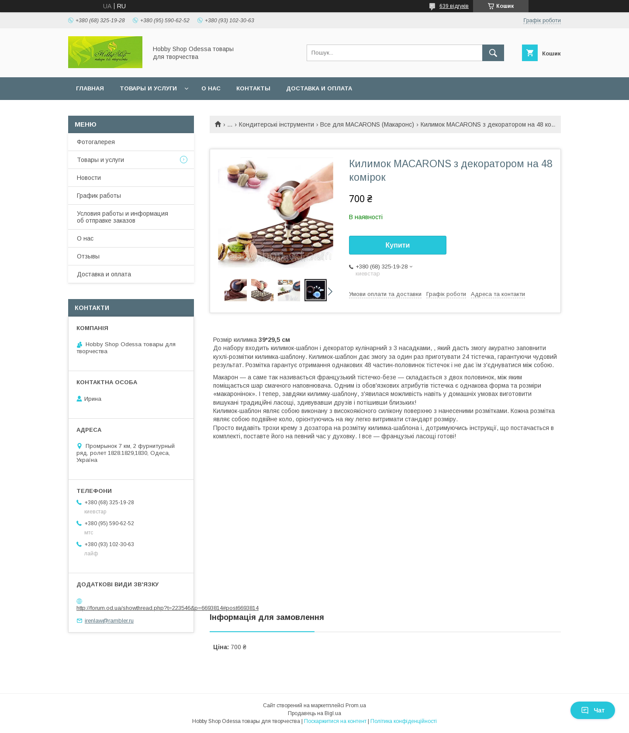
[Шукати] (493, 53)
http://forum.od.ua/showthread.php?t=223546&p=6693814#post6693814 (167, 608)
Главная (90, 88)
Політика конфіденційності (403, 721)
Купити (398, 245)
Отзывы (88, 256)
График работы (99, 195)
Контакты (253, 88)
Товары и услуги (148, 88)
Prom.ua (356, 705)
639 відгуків (454, 6)
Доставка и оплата (319, 88)
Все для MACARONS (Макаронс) (367, 124)
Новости (89, 177)
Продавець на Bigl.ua (314, 713)
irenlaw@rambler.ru (109, 620)
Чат (593, 710)
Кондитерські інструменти (276, 124)
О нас (211, 88)
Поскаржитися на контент (335, 721)
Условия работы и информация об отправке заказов (122, 217)
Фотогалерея (96, 141)
